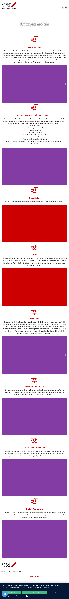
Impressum (54, 596)
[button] (63, 7)
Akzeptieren (34, 592)
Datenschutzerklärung (34, 582)
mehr (57, 592)
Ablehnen (11, 592)
